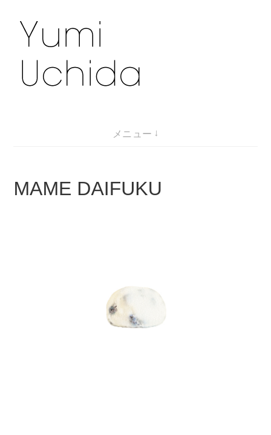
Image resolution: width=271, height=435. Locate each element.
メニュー (132, 134)
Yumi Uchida (86, 375)
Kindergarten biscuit (66, 310)
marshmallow (41, 325)
